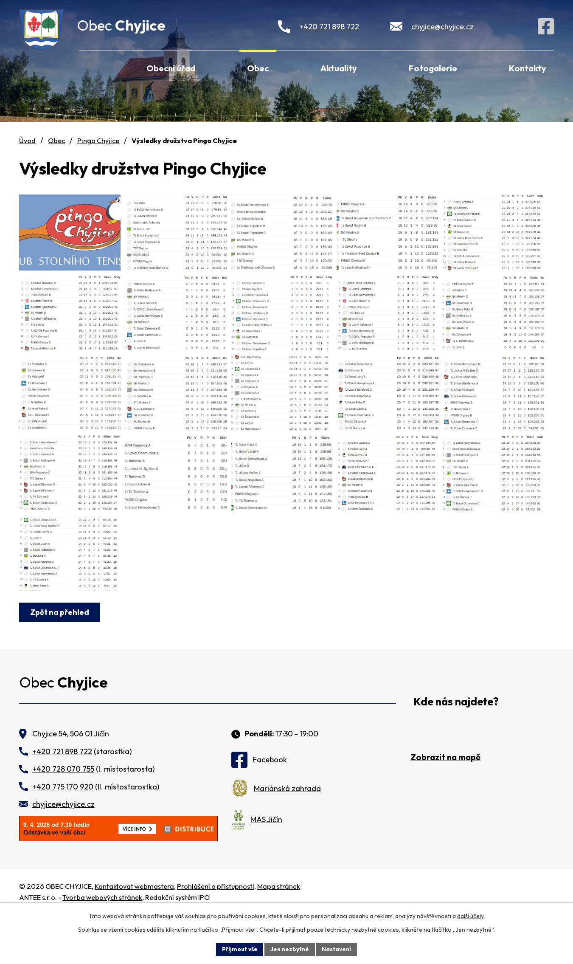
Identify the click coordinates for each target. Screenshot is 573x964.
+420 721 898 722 (329, 26)
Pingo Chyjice (98, 140)
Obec (258, 68)
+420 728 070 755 (63, 814)
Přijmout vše (238, 949)
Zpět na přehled (60, 657)
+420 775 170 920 (62, 832)
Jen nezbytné (289, 949)
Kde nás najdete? (456, 747)
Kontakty (527, 68)
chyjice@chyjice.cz (442, 26)
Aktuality (338, 68)
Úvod (90, 67)
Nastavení (338, 949)
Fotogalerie (433, 68)
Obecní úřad (170, 68)
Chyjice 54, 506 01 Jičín (70, 779)
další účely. (471, 915)
